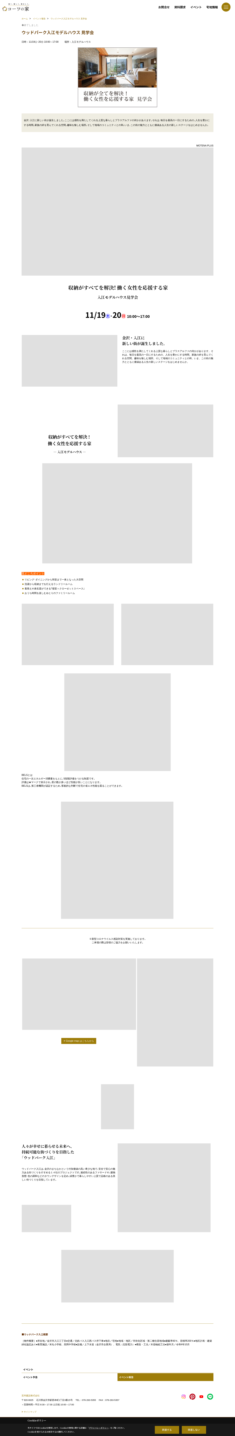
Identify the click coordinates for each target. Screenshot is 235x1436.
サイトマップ (30, 1412)
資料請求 (180, 7)
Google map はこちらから (80, 1041)
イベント (196, 7)
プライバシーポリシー (98, 1427)
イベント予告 (30, 1377)
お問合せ (164, 7)
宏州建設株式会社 (31, 1395)
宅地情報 (212, 7)
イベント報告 (126, 1377)
